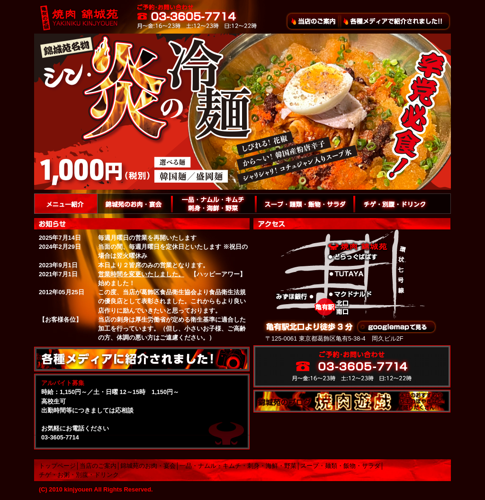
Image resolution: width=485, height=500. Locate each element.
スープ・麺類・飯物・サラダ (340, 465)
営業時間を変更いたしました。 (141, 274)
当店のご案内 (98, 465)
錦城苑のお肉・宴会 (148, 465)
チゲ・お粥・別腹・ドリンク (79, 474)
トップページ (57, 465)
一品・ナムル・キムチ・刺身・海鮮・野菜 (238, 465)
